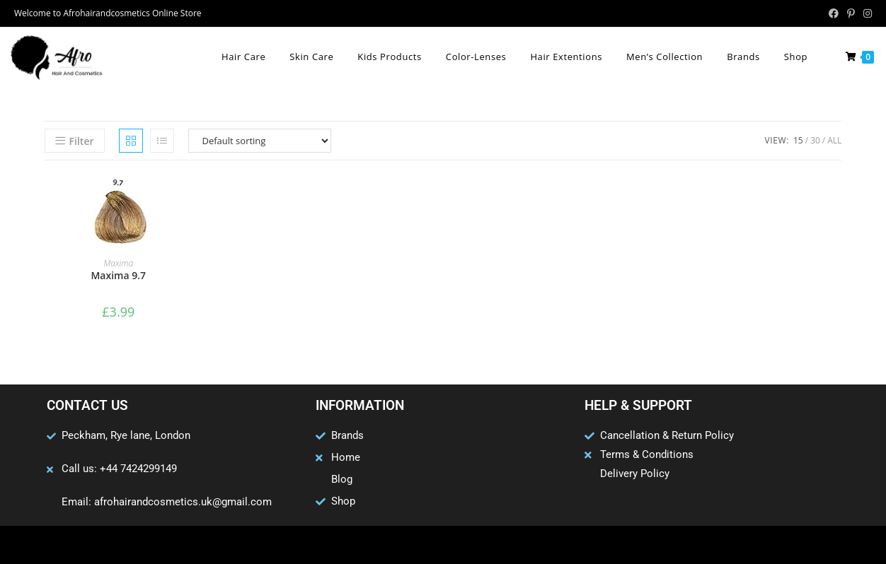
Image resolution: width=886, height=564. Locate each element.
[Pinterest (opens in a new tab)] (851, 13)
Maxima (118, 263)
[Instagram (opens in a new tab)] (865, 13)
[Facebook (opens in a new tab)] (833, 13)
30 (815, 140)
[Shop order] (259, 141)
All (834, 140)
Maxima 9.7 (118, 275)
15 (798, 140)
